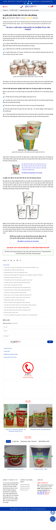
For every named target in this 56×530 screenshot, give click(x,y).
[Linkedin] (14, 260)
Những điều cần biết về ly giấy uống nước (14, 270)
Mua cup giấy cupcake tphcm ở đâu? (13, 277)
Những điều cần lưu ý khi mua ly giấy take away (15, 272)
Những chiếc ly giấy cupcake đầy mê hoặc (14, 300)
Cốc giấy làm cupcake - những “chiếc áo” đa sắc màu (17, 297)
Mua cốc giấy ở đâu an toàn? (11, 312)
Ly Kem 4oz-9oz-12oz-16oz (10, 357)
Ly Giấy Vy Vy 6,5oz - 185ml (40, 469)
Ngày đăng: (6, 18)
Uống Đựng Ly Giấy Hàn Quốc (11, 354)
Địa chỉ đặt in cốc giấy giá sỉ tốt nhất (13, 285)
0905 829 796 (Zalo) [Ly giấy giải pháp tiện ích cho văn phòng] (22, 1)
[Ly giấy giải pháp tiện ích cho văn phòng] (28, 6)
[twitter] (28, 3)
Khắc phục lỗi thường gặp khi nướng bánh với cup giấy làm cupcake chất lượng (23, 275)
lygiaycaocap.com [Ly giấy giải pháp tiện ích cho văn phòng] (41, 509)
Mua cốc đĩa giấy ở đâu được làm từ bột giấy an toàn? (17, 310)
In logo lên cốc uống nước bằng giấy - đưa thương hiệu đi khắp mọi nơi (21, 267)
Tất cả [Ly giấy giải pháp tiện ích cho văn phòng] (8, 441)
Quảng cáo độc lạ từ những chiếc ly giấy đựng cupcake (17, 290)
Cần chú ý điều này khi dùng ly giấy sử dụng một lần (16, 307)
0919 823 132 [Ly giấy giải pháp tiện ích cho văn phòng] (12, 1)
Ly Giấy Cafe (7, 351)
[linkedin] (31, 3)
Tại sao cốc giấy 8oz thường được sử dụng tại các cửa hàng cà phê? (20, 315)
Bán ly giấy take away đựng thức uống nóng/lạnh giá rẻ (17, 287)
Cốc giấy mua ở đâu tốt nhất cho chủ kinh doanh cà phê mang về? (20, 305)
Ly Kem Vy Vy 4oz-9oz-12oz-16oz (15, 469)
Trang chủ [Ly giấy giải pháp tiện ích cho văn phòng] (5, 10)
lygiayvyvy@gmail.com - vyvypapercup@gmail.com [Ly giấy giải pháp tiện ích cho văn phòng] (40, 1)
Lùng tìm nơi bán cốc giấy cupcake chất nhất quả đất (17, 282)
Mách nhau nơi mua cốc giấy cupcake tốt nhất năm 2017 (18, 295)
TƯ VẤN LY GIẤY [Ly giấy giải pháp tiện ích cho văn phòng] (13, 10)
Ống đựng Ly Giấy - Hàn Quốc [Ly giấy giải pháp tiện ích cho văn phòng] (29, 441)
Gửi (50, 341)
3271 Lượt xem (20, 18)
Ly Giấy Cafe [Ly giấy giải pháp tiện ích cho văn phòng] (15, 441)
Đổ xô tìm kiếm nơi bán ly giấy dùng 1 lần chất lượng (17, 302)
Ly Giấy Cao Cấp (8, 348)
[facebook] (24, 3)
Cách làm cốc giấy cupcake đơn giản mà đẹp (15, 292)
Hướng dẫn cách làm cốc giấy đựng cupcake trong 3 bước (18, 280)
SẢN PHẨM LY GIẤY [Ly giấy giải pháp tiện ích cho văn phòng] (43, 441)
